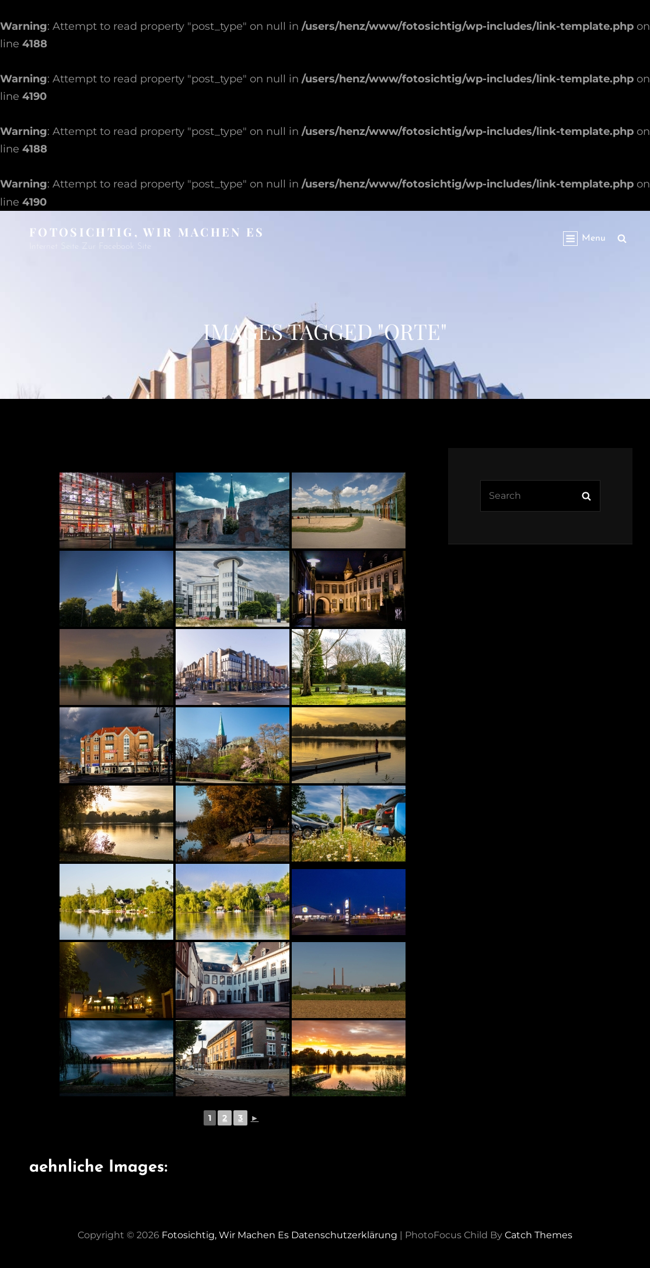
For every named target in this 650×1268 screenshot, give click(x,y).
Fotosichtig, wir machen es (147, 231)
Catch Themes (538, 1235)
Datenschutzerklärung (344, 1235)
